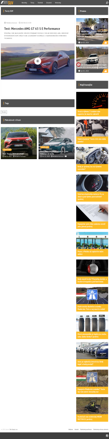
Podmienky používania (86, 429)
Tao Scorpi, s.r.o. (13, 429)
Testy (32, 2)
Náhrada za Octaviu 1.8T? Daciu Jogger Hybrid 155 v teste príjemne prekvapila (92, 66)
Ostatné (49, 2)
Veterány (58, 2)
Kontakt (76, 429)
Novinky (24, 2)
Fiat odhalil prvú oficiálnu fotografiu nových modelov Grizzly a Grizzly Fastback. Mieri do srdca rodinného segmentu (91, 35)
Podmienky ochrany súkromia (100, 429)
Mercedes (4, 112)
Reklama (70, 429)
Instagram (107, 436)
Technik (40, 2)
